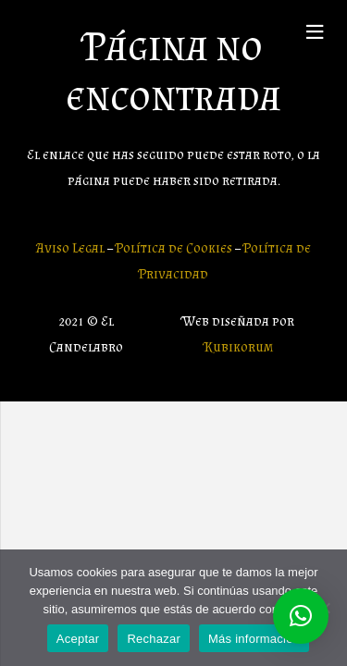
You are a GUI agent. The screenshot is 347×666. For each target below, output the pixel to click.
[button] (300, 616)
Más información (254, 639)
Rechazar (153, 639)
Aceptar (78, 639)
